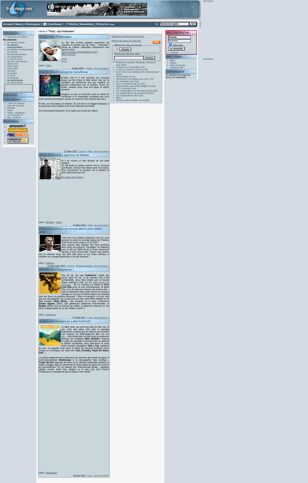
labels (10, 110)
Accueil (8, 24)
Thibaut (89, 68)
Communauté (175, 71)
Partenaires (11, 121)
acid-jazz (11, 71)
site (63, 336)
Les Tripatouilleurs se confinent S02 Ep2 (135, 93)
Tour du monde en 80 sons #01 (130, 84)
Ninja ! (119, 98)
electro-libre (12, 68)
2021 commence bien (126, 88)
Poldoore (50, 263)
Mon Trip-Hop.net (177, 32)
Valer (90, 151)
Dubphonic (51, 315)
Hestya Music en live (126, 76)
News (18, 24)
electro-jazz (12, 66)
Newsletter (87, 24)
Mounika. (50, 222)
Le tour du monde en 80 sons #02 (132, 69)
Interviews (10, 95)
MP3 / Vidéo (174, 56)
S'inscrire (102, 24)
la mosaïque (13, 78)
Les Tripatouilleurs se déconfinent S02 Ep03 (137, 91)
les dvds (11, 75)
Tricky (48, 65)
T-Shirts (72, 24)
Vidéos (173, 63)
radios (10, 113)
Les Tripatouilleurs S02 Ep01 (129, 95)
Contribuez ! (55, 24)
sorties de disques (16, 103)
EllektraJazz (51, 473)
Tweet (64, 59)
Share (64, 61)
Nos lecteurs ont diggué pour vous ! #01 (135, 79)
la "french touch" (15, 59)
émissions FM (176, 67)
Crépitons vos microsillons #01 (130, 67)
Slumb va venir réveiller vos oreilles (133, 100)
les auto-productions (17, 54)
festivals (11, 108)
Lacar (90, 318)
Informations (12, 99)
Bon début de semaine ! (72, 177)
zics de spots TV (15, 115)
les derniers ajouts (16, 42)
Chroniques (32, 24)
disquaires (20, 113)
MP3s (172, 60)
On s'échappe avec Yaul (127, 81)
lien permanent (102, 68)
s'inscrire (174, 52)
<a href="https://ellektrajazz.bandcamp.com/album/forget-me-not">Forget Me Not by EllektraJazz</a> (73, 421)
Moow (59, 222)
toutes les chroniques (17, 37)
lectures (17, 117)
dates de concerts (15, 105)
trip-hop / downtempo (17, 61)
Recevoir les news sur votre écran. (128, 36)
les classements (14, 83)
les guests (12, 73)
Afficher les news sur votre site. (126, 41)
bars (9, 117)
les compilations (14, 57)
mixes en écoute (177, 65)
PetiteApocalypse (84, 266)
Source (82, 151)
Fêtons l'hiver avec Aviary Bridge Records (135, 86)
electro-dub (12, 64)
